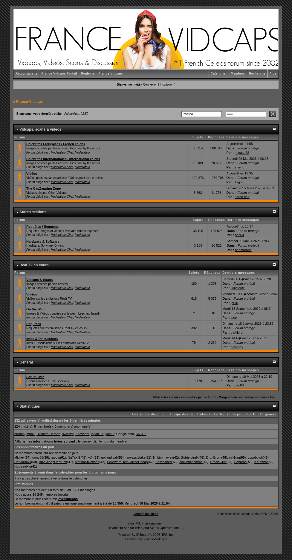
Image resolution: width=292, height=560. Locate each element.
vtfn (91, 457)
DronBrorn (213, 457)
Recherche (257, 73)
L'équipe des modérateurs (188, 414)
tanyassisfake (136, 457)
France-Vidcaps (29, 102)
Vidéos (31, 173)
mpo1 (30, 434)
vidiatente (238, 288)
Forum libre (35, 377)
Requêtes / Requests (42, 226)
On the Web (35, 309)
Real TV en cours (33, 265)
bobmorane (243, 250)
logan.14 (97, 434)
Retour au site (27, 73)
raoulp (55, 457)
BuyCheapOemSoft (53, 462)
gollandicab (109, 457)
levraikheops (68, 499)
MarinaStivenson (87, 462)
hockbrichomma (191, 462)
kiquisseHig (22, 466)
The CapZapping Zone (43, 188)
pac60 (239, 235)
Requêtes (33, 324)
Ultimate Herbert (48, 434)
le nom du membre (113, 441)
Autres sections (32, 212)
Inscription (167, 84)
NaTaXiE (74, 457)
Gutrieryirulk (189, 457)
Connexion (150, 84)
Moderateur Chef (62, 152)
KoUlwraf (261, 462)
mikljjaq (234, 457)
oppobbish (255, 457)
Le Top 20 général (262, 414)
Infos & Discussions (42, 339)
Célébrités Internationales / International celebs (63, 159)
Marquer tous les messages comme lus (246, 397)
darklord (237, 332)
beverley (237, 347)
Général (26, 362)
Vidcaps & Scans (39, 279)
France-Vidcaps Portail (59, 73)
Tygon (239, 182)
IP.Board (142, 534)
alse (234, 317)
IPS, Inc (168, 534)
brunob (19, 434)
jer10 (234, 303)
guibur (110, 434)
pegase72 (242, 152)
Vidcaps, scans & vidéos (40, 129)
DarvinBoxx (22, 462)
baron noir (242, 197)
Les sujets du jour (147, 414)
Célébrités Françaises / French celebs (55, 144)
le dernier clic (87, 441)
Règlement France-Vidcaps (102, 73)
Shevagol (82, 434)
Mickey (19, 457)
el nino (239, 167)
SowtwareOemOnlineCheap (127, 462)
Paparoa (240, 462)
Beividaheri (163, 462)
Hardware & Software (42, 241)
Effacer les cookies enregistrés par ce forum (184, 397)
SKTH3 (141, 434)
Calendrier (219, 73)
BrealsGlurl (218, 462)
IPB (137, 523)
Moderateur (82, 152)
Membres (238, 73)
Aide (272, 73)
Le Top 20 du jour (229, 414)
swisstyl (68, 434)
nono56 (37, 457)
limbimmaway (163, 457)
